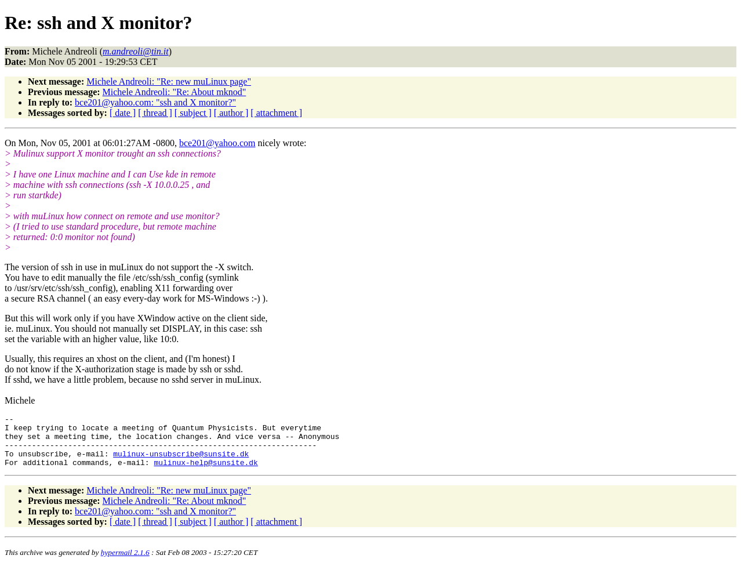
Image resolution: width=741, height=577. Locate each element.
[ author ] (231, 113)
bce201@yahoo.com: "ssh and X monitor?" (155, 102)
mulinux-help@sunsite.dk (205, 472)
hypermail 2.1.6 (125, 562)
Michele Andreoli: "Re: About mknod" (174, 92)
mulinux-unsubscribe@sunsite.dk (181, 462)
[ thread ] (155, 113)
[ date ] (123, 113)
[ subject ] (193, 113)
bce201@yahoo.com (217, 143)
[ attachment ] (276, 113)
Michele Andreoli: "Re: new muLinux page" (168, 81)
